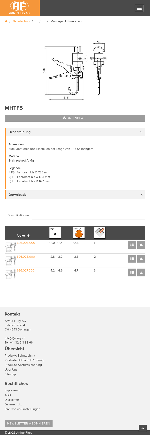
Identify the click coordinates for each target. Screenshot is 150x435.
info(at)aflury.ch (15, 338)
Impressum (12, 390)
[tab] (75, 132)
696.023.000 (26, 257)
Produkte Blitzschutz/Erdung (24, 360)
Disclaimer (12, 400)
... (36, 21)
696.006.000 (26, 243)
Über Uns (11, 370)
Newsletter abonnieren (28, 423)
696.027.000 (25, 270)
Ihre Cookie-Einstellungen (22, 409)
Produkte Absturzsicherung (23, 365)
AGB (8, 395)
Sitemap (10, 374)
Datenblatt (75, 118)
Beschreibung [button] (20, 132)
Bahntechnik (21, 21)
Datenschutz (13, 404)
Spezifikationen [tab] (18, 215)
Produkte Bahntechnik (20, 356)
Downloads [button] (18, 194)
